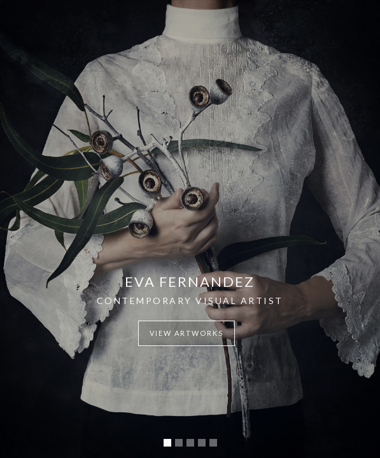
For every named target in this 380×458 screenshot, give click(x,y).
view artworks (186, 333)
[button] (167, 443)
